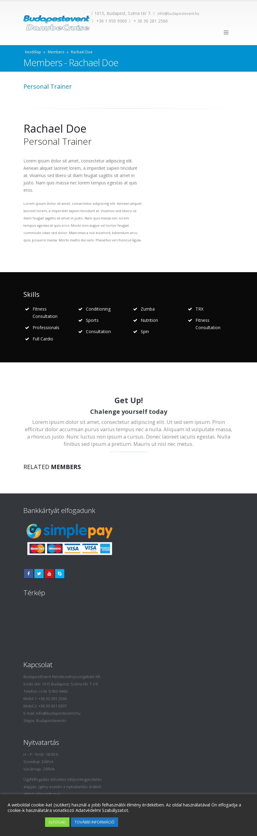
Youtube (49, 573)
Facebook (28, 573)
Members (56, 52)
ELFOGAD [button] (57, 822)
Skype (59, 573)
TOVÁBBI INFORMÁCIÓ (94, 822)
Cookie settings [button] (24, 822)
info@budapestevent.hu (178, 13)
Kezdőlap (33, 52)
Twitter (39, 573)
